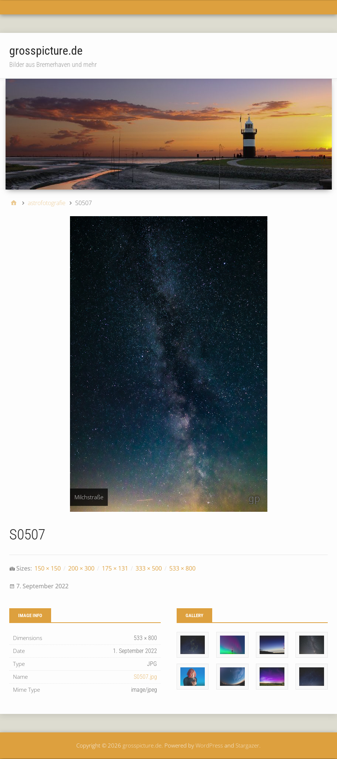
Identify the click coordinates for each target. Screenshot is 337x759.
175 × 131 (115, 568)
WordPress (209, 745)
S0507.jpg (145, 676)
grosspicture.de (46, 51)
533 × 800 (182, 568)
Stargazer (247, 745)
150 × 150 (47, 568)
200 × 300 (81, 568)
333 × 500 (149, 568)
